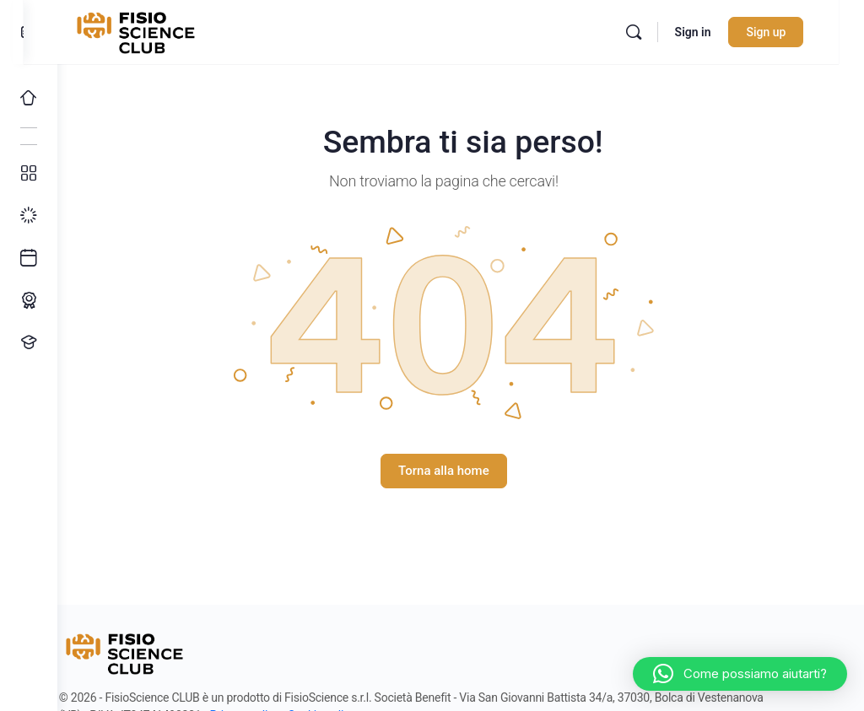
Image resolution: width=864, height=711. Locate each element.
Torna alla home (460, 470)
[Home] (28, 98)
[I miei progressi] (28, 216)
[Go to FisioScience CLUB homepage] (171, 30)
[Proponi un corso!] (28, 342)
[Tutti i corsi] (28, 174)
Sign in (717, 32)
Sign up (791, 32)
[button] (740, 674)
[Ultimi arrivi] (28, 258)
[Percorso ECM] (28, 300)
